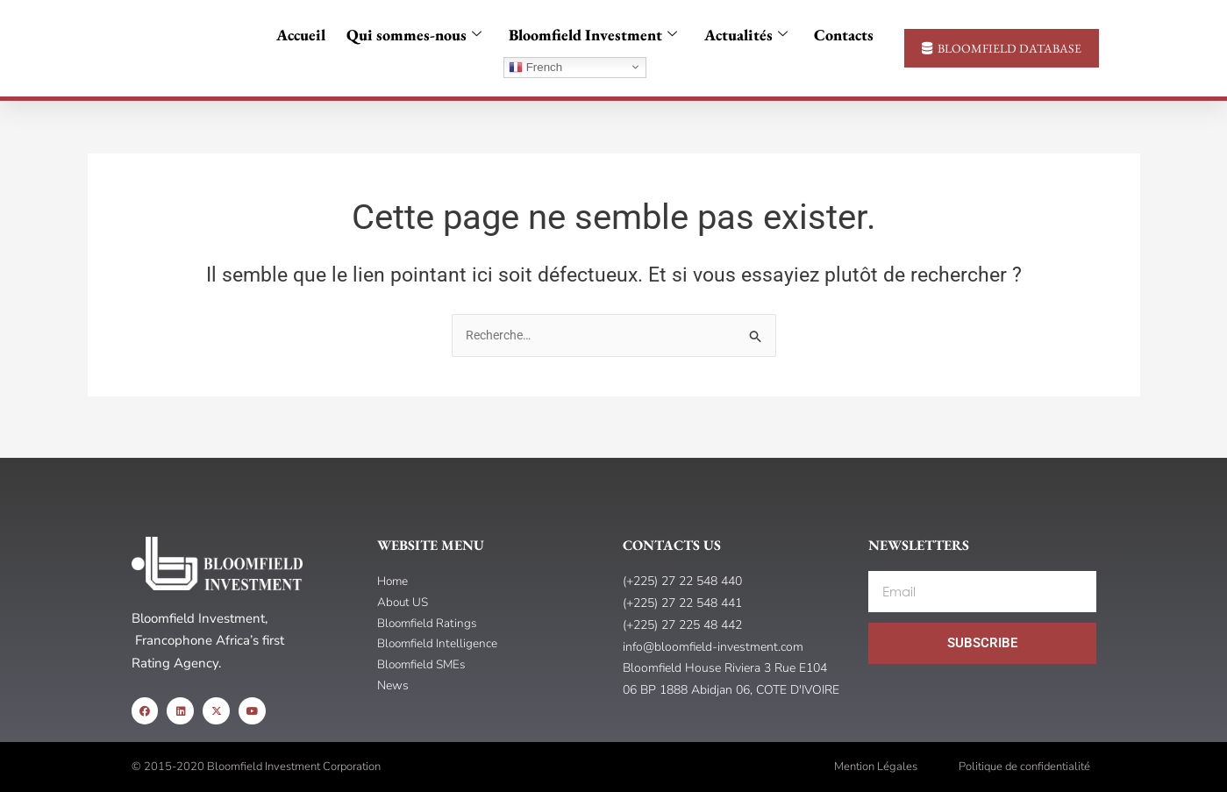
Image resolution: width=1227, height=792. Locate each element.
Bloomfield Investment (593, 35)
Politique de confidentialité (1024, 766)
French (535, 68)
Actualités (741, 35)
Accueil (308, 35)
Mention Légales (875, 766)
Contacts (836, 35)
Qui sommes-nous (418, 35)
